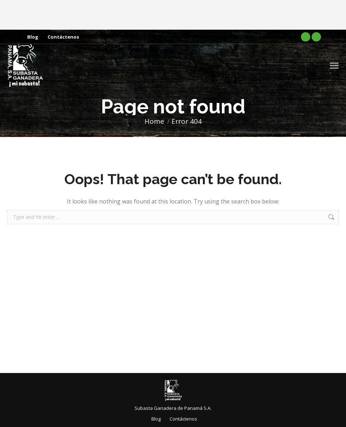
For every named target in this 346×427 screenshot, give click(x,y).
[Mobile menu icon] (334, 65)
